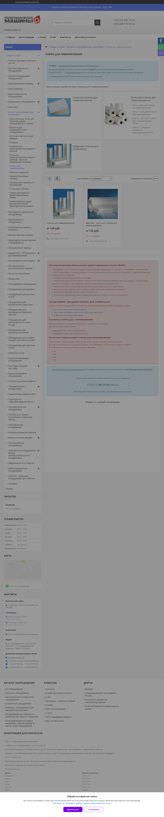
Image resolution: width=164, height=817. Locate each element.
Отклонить (94, 809)
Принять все (73, 809)
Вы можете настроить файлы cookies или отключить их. (81, 803)
